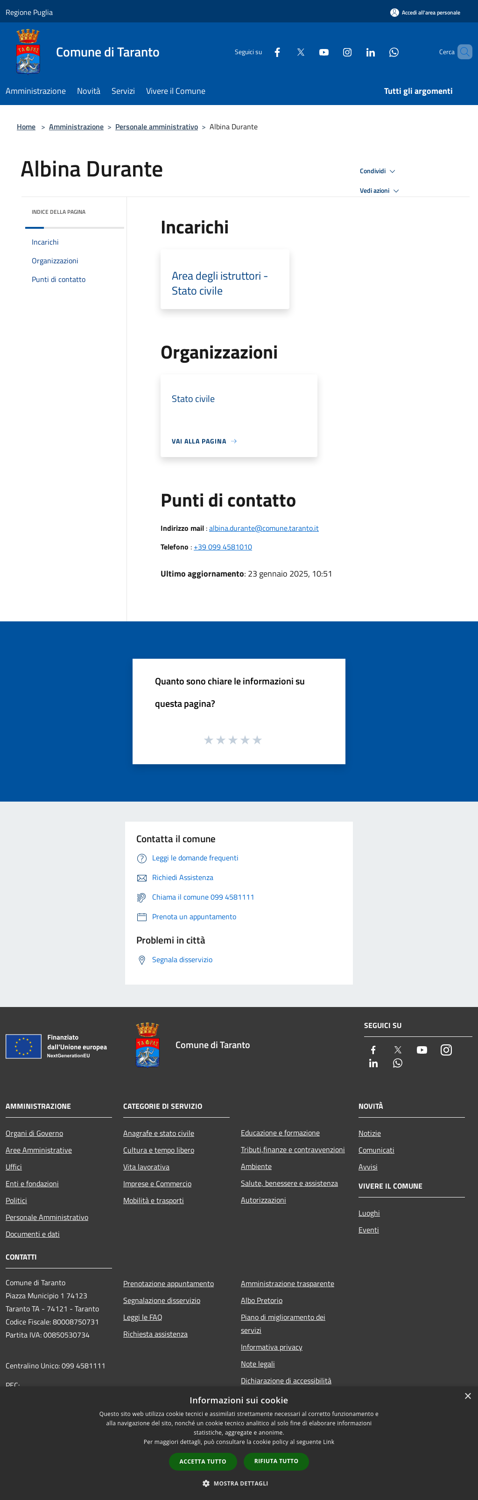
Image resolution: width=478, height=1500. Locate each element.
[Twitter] (284, 51)
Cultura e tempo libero (158, 1149)
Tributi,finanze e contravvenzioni (293, 1149)
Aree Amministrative (39, 1149)
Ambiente (256, 1166)
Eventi (368, 1229)
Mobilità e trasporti (153, 1200)
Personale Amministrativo (47, 1217)
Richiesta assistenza (155, 1333)
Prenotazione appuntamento (168, 1283)
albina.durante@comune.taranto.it (264, 528)
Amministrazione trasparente (287, 1283)
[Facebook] (261, 51)
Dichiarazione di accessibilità (286, 1380)
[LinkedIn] (354, 51)
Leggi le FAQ (142, 1317)
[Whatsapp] (378, 51)
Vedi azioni (381, 191)
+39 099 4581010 (223, 546)
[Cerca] (461, 52)
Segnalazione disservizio (161, 1300)
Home (26, 126)
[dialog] (239, 1443)
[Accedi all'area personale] (425, 12)
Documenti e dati (33, 1233)
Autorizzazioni (263, 1199)
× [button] (467, 1396)
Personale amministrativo (156, 126)
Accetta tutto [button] (203, 1461)
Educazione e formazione (280, 1132)
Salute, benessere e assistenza (289, 1183)
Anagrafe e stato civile (158, 1133)
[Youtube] (308, 51)
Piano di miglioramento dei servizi (283, 1323)
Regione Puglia (29, 12)
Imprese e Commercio (157, 1183)
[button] (239, 1483)
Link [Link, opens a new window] (328, 1442)
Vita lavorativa (146, 1166)
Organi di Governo (34, 1133)
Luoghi (369, 1212)
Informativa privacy (271, 1346)
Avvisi (368, 1166)
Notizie (369, 1133)
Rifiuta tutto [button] (276, 1461)
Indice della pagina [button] (58, 211)
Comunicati (376, 1149)
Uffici (14, 1166)
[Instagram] (331, 51)
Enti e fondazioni (32, 1183)
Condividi (379, 171)
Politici (16, 1200)
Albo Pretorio (261, 1300)
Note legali (258, 1363)
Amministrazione (76, 126)
